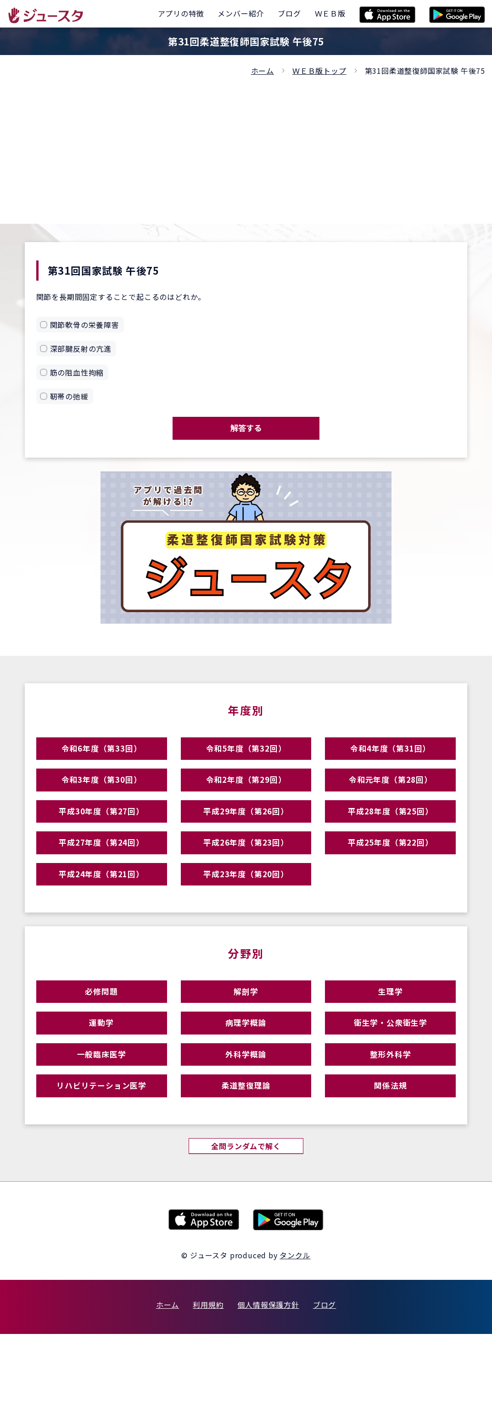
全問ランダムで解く (245, 1232)
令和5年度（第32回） (246, 761)
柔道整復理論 (246, 1166)
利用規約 (208, 1392)
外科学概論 (245, 1126)
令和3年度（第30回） (101, 801)
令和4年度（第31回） (390, 761)
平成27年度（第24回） (101, 880)
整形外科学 (390, 1126)
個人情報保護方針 (268, 1392)
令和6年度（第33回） (101, 761)
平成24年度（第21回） (101, 920)
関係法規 (390, 1166)
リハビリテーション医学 (101, 1166)
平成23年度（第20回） (246, 920)
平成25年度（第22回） (390, 880)
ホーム (262, 70)
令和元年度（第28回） (390, 801)
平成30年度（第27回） (101, 841)
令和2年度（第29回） (246, 801)
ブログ (324, 1392)
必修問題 (101, 1046)
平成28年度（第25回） (390, 841)
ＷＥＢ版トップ (319, 70)
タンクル (295, 1343)
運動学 (101, 1086)
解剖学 (245, 1046)
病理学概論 (245, 1086)
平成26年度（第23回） (246, 880)
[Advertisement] (246, 146)
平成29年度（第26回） (246, 841)
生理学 (390, 1046)
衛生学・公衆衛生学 (390, 1086)
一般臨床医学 (101, 1126)
